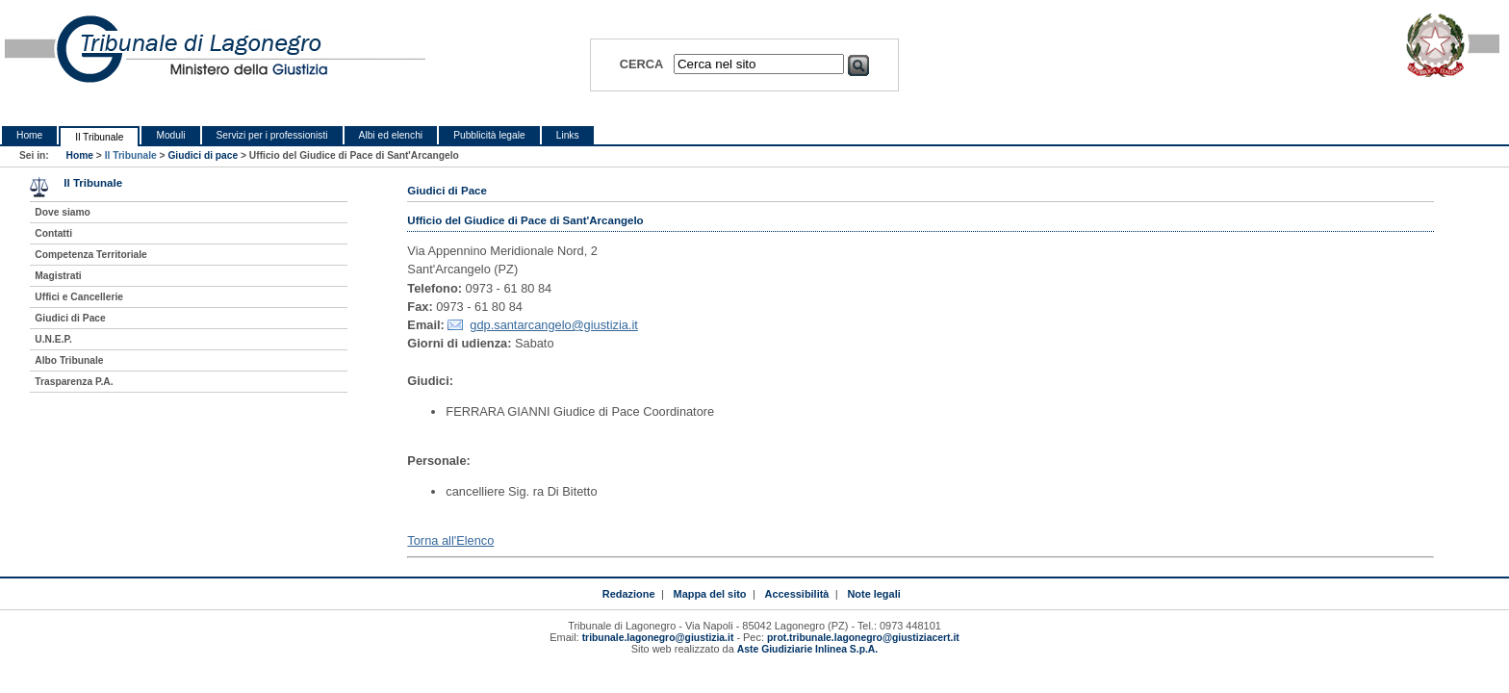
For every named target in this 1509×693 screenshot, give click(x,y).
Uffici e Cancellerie (79, 297)
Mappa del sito (710, 594)
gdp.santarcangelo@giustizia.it (553, 325)
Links (567, 135)
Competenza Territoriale (90, 254)
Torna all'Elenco (450, 540)
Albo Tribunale (69, 360)
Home (29, 135)
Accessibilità (797, 594)
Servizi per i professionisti (272, 135)
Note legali (873, 594)
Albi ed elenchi (391, 135)
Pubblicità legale (489, 135)
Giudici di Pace (70, 318)
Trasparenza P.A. (74, 381)
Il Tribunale (99, 137)
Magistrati (58, 275)
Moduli (170, 135)
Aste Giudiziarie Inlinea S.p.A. (807, 649)
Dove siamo (62, 212)
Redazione (628, 594)
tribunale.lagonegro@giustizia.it (658, 637)
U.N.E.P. (53, 339)
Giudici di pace (202, 155)
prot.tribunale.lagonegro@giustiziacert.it (863, 637)
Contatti (53, 233)
